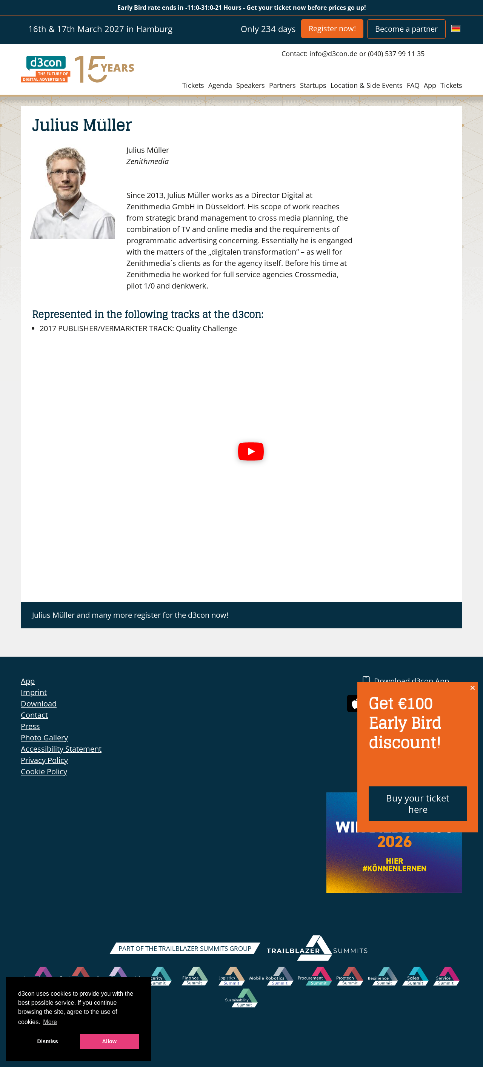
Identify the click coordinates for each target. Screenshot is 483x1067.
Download (39, 704)
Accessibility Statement (61, 749)
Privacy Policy (44, 760)
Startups (313, 85)
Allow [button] (109, 1041)
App (430, 85)
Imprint (34, 692)
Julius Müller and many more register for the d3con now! (130, 615)
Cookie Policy (44, 771)
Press (30, 726)
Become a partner (406, 29)
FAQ (413, 85)
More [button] (50, 1022)
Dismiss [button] (47, 1041)
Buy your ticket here (417, 803)
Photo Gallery (44, 737)
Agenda (220, 85)
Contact (34, 715)
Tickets (193, 85)
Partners (282, 85)
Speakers (250, 85)
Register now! (332, 28)
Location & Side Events (367, 85)
